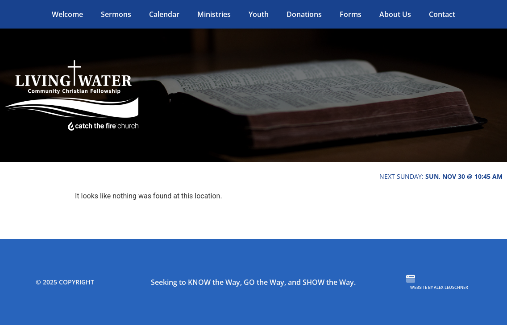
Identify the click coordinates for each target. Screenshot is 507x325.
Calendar (164, 14)
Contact (442, 14)
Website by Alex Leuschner (439, 287)
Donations (304, 14)
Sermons (116, 14)
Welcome (67, 14)
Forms (351, 14)
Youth (259, 14)
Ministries (214, 14)
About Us (395, 14)
